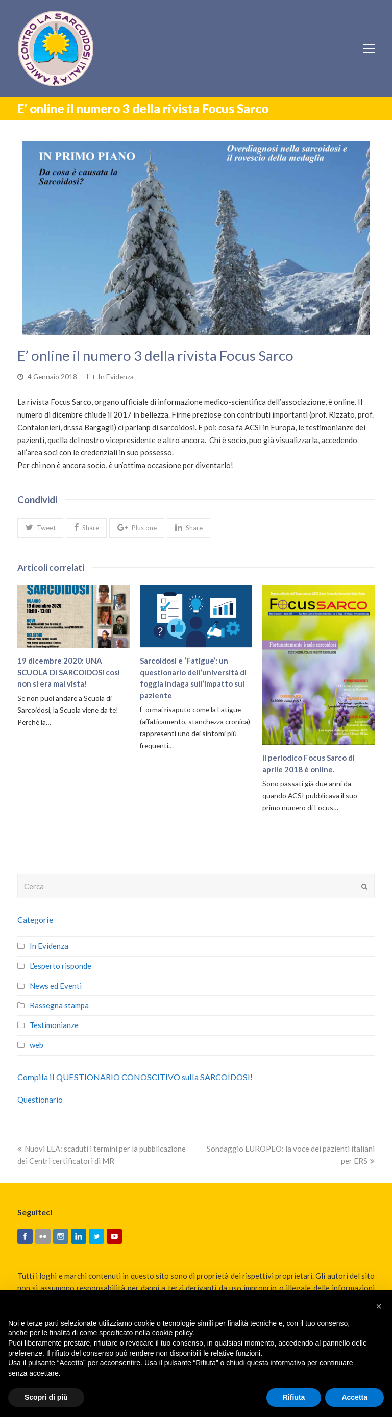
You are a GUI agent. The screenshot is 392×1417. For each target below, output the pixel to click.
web (36, 1044)
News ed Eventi (56, 985)
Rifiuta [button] (294, 1397)
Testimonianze (54, 1025)
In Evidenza (116, 376)
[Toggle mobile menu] (369, 48)
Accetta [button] (354, 1397)
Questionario (40, 1099)
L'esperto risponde (60, 965)
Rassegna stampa (59, 1005)
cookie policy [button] (172, 1333)
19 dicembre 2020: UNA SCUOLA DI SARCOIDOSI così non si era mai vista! (68, 672)
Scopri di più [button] (46, 1397)
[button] (40, 528)
